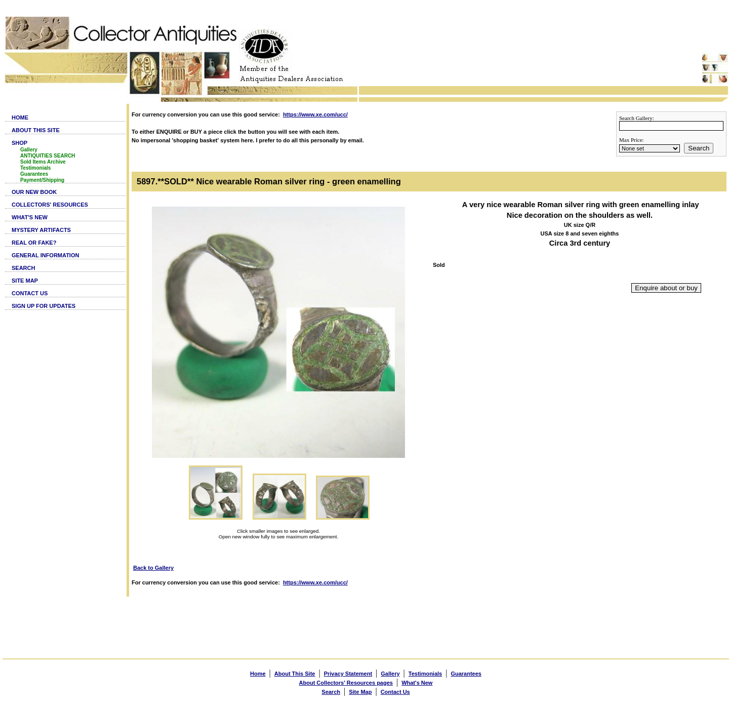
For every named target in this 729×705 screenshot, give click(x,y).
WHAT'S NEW (30, 217)
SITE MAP (25, 281)
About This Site (294, 674)
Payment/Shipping (42, 180)
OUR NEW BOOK (34, 192)
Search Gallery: (636, 118)
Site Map (360, 692)
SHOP (19, 143)
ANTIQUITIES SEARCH (47, 156)
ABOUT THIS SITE (36, 130)
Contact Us (395, 692)
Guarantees (34, 174)
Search (698, 148)
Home (258, 674)
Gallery (28, 149)
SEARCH (23, 268)
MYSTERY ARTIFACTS (41, 230)
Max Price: (631, 140)
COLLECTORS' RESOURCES (50, 205)
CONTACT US (30, 293)
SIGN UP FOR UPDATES (43, 306)
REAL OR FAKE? (34, 243)
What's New (416, 683)
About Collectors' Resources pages (346, 683)
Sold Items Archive (43, 162)
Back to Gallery (153, 568)
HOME (20, 117)
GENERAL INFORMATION (45, 255)
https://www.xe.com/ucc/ (315, 114)
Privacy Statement (348, 674)
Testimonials (35, 168)
